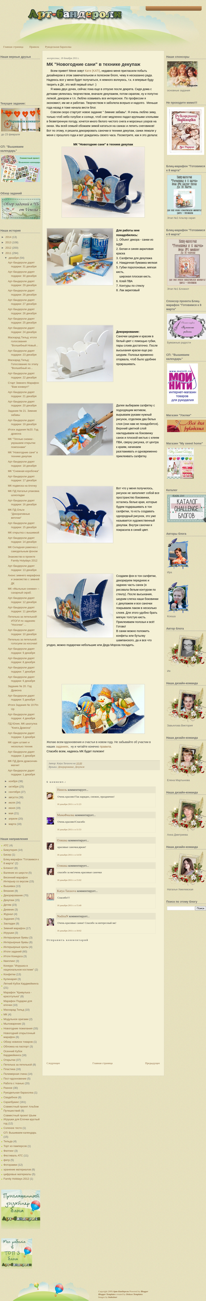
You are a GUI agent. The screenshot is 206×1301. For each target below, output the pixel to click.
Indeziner (112, 1297)
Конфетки (9, 974)
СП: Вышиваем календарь (20, 1132)
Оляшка (62, 840)
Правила (34, 46)
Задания (9, 918)
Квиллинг (9, 960)
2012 (8, 247)
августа (13, 797)
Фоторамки (10, 1164)
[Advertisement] (62, 1045)
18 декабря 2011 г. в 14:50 (69, 854)
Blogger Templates (107, 1294)
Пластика (9, 1069)
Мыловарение (12, 1023)
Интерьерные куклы (16, 947)
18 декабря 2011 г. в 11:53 (69, 829)
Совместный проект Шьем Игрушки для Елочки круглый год (22, 1119)
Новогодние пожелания (18, 1028)
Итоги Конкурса (13, 956)
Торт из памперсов (15, 1146)
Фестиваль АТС (13, 1155)
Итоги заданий (13, 951)
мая (11, 813)
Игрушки (9, 932)
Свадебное (10, 1097)
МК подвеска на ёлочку (22, 485)
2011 (8, 253)
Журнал (8, 914)
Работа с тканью (14, 1083)
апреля (13, 818)
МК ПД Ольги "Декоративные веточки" (19, 513)
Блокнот (9, 868)
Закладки (9, 923)
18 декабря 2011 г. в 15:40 (69, 905)
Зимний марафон (14, 928)
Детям (7, 904)
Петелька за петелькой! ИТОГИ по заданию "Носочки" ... (22, 620)
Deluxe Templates (134, 1294)
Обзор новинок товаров (18, 1041)
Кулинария (10, 979)
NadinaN (62, 916)
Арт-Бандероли (121, 1291)
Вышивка (9, 886)
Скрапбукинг (11, 1102)
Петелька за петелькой (18, 1064)
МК (5, 1014)
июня (12, 807)
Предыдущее (152, 1063)
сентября (14, 791)
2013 (8, 242)
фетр (7, 1160)
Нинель (62, 789)
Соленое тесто (13, 1127)
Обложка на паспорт (16, 1046)
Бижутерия (10, 849)
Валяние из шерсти (16, 872)
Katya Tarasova (66, 891)
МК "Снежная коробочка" (23, 471)
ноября (13, 781)
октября (14, 786)
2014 (8, 237)
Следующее (53, 1063)
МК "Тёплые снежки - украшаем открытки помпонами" (21, 443)
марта (12, 824)
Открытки (9, 1059)
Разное (8, 1087)
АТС (6, 845)
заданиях (62, 746)
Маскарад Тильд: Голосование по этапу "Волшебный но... (23, 364)
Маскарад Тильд (14, 1009)
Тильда (8, 1141)
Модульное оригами (16, 1019)
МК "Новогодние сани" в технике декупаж (93, 64)
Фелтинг (9, 1150)
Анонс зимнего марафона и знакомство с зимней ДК (24, 579)
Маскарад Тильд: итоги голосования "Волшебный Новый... (23, 341)
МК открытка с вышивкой (23, 532)
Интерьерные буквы (16, 937)
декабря (14, 257)
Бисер (7, 854)
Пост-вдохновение (15, 1078)
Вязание (9, 890)
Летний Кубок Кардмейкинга (21, 983)
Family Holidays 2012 (16, 1178)
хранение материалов (17, 1169)
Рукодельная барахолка (58, 46)
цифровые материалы (17, 1174)
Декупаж (9, 900)
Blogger (144, 1291)
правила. (106, 746)
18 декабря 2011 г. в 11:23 (69, 804)
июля (12, 802)
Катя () (92, 70)
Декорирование (13, 895)
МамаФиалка (65, 815)
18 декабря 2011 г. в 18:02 (69, 930)
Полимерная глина (15, 1073)
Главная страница (13, 46)
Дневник (9, 909)
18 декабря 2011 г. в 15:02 (69, 880)
